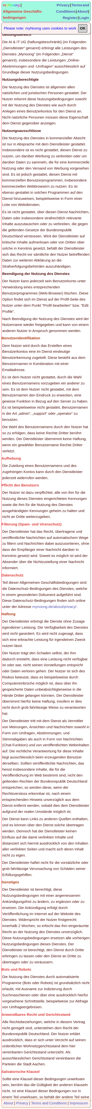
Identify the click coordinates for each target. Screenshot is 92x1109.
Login (84, 18)
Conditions (65, 11)
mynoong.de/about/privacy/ (54, 607)
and (86, 5)
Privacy (63, 5)
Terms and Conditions (49, 1103)
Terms (76, 5)
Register (70, 18)
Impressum (79, 1103)
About (82, 11)
